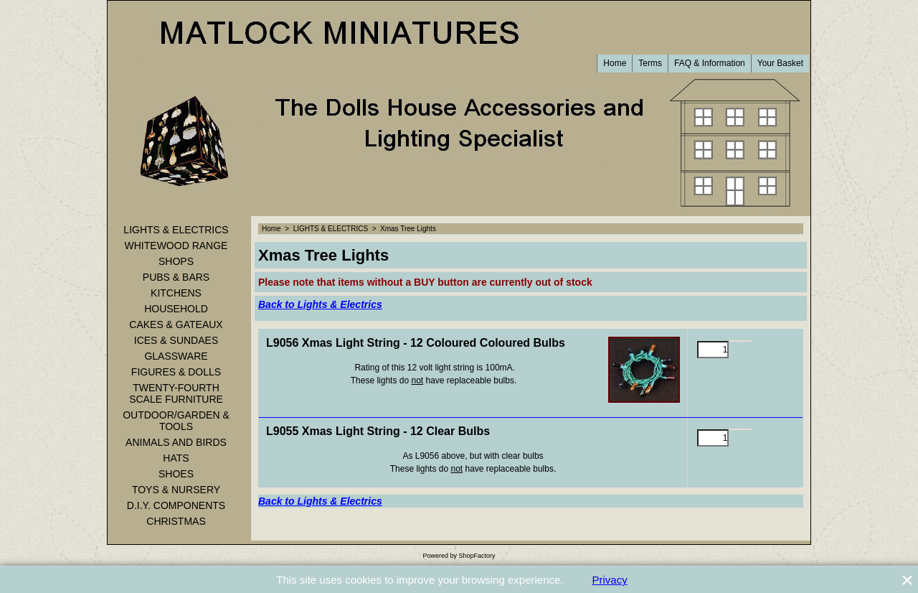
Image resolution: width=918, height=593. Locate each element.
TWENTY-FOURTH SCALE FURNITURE (176, 393)
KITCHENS (176, 293)
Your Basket (780, 63)
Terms (650, 63)
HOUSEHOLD (176, 308)
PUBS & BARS (176, 277)
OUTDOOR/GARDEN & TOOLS (176, 420)
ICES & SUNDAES (176, 340)
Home (614, 63)
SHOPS (176, 261)
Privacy (610, 580)
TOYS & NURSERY (176, 489)
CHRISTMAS (175, 521)
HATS (176, 458)
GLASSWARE (175, 356)
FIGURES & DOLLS (176, 372)
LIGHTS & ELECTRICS (175, 229)
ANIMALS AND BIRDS (176, 442)
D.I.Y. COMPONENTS (176, 505)
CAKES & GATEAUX (175, 324)
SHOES (176, 474)
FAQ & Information (709, 63)
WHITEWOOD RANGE (176, 245)
